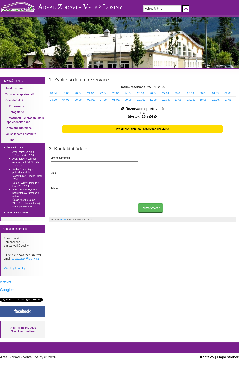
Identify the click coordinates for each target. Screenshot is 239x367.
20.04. (78, 93)
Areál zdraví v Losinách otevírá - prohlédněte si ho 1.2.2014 (26, 162)
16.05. (216, 99)
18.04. (54, 93)
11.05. (153, 99)
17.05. (228, 99)
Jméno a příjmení (61, 157)
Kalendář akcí (14, 100)
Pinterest (5, 282)
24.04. (128, 93)
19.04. (66, 93)
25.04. (141, 93)
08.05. (116, 99)
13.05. (178, 99)
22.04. (104, 93)
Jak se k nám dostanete (20, 134)
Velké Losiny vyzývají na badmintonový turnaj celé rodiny (25, 193)
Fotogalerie (16, 112)
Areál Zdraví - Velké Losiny (80, 7)
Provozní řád (17, 106)
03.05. (54, 99)
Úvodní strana (14, 88)
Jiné (11, 140)
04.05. (66, 99)
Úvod (63, 219)
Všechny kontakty (15, 268)
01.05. (216, 93)
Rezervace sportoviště (19, 94)
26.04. (153, 93)
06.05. (91, 99)
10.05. (141, 99)
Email (54, 173)
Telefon (55, 188)
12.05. (166, 99)
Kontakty (207, 357)
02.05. (228, 93)
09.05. (128, 99)
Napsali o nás (15, 147)
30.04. (203, 93)
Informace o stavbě (18, 212)
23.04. (116, 93)
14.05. (191, 99)
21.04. (91, 93)
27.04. (166, 93)
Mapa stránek (228, 357)
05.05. (78, 99)
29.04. (191, 93)
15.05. (203, 99)
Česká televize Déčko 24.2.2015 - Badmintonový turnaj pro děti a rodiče (26, 203)
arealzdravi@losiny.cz (25, 258)
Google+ (7, 290)
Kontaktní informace (18, 128)
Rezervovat (150, 208)
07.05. (104, 99)
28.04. (178, 93)
